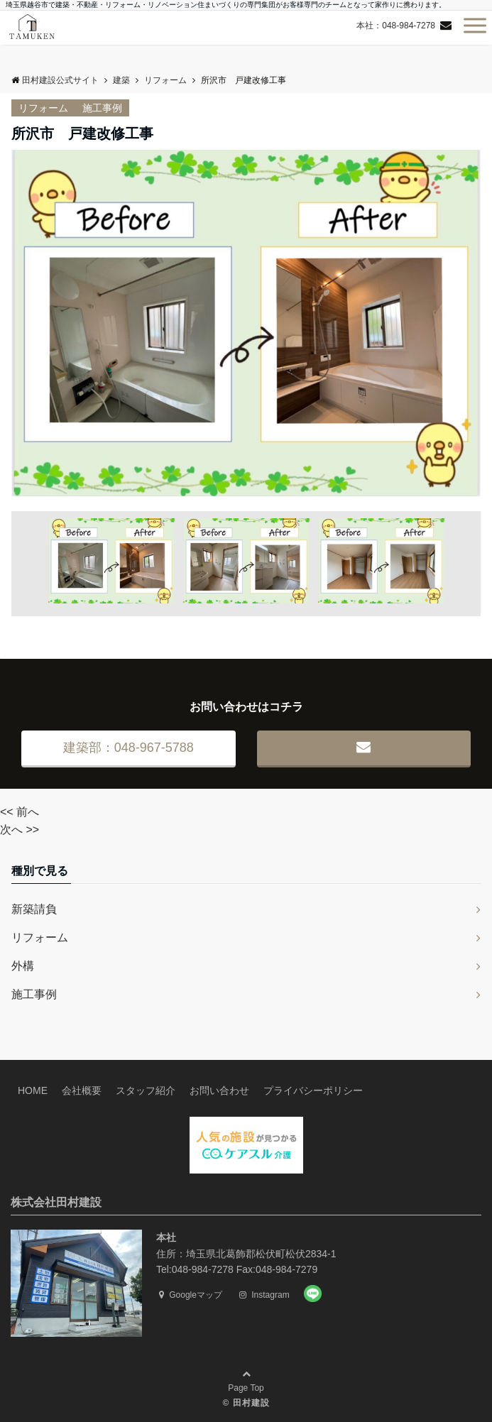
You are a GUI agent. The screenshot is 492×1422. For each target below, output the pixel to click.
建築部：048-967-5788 (128, 747)
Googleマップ (190, 1295)
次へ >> (19, 830)
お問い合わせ (219, 1090)
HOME (33, 1090)
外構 (22, 966)
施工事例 (102, 108)
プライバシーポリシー (313, 1090)
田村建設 (251, 1403)
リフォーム (43, 108)
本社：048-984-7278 (395, 26)
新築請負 (34, 909)
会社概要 (82, 1090)
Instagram (264, 1295)
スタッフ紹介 (145, 1090)
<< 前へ (19, 812)
